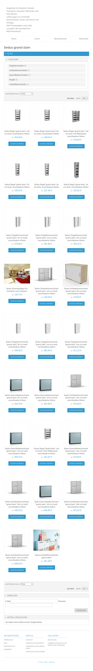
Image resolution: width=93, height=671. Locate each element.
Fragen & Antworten (35, 643)
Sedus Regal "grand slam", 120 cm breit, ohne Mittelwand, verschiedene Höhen (46, 451)
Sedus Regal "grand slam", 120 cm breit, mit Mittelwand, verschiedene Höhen (75, 133)
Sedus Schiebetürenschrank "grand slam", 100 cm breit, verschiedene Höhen (46, 291)
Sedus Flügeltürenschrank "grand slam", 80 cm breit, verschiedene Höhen (17, 344)
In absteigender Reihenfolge (35, 94)
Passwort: (62, 601)
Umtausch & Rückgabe (35, 652)
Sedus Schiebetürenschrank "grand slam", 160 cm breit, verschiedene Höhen (17, 504)
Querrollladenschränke (19, 75)
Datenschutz (9, 646)
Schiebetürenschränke (19, 70)
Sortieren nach (12, 94)
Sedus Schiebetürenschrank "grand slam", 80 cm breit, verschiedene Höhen (76, 291)
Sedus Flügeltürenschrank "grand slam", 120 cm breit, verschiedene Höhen (76, 344)
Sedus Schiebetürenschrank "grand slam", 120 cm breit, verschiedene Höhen (76, 397)
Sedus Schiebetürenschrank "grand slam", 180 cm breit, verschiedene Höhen (76, 504)
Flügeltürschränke (17, 66)
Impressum (8, 640)
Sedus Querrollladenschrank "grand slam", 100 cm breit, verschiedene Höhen (46, 397)
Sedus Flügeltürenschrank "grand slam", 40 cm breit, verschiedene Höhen (17, 237)
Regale (13, 80)
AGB (5, 643)
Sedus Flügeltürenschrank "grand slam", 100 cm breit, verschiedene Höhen (46, 344)
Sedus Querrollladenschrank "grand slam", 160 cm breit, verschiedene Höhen (46, 504)
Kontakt (29, 640)
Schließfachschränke (19, 84)
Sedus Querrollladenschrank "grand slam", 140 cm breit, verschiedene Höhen (76, 451)
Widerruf (8, 649)
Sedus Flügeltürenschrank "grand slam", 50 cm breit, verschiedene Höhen (46, 237)
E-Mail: (8, 601)
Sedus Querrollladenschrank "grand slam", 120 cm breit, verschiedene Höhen (17, 451)
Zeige (78, 98)
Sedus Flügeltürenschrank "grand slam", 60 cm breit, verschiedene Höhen (76, 237)
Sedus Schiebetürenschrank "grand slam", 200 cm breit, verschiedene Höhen (17, 557)
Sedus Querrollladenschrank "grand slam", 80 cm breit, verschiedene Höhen (17, 397)
